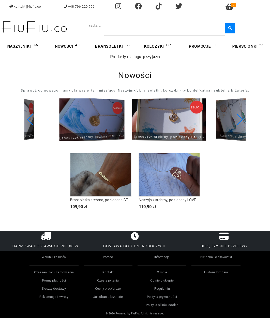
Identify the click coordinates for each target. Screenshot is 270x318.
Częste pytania (108, 280)
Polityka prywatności (162, 297)
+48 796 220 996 (81, 6)
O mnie (162, 272)
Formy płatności (54, 280)
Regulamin (162, 288)
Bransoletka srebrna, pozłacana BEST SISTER (108, 200)
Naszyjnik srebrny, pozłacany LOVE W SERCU (176, 200)
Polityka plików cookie (162, 305)
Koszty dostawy (54, 288)
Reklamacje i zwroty (53, 297)
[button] (239, 119)
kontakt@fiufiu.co (27, 6)
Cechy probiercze (108, 288)
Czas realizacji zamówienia (54, 272)
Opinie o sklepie (162, 280)
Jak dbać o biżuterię (108, 297)
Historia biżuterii (216, 272)
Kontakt (108, 272)
